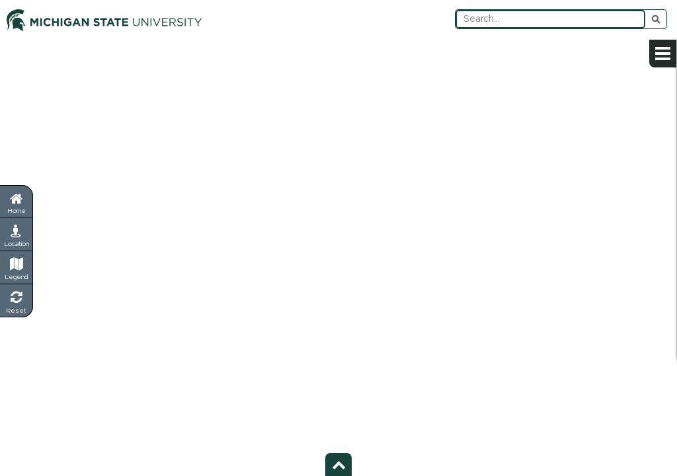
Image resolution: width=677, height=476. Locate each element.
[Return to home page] (16, 201)
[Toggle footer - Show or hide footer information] (338, 464)
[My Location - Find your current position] (16, 234)
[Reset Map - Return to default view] (16, 300)
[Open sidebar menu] (663, 53)
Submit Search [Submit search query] (655, 19)
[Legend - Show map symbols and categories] (16, 267)
